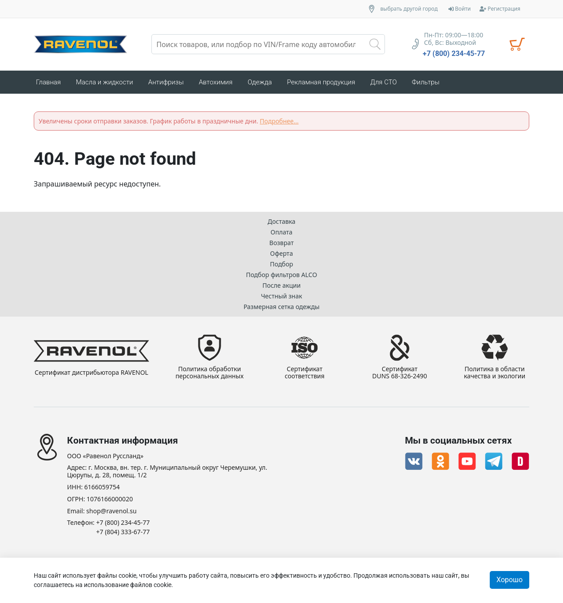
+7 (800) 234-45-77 (454, 53)
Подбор (281, 264)
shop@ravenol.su (111, 511)
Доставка (282, 221)
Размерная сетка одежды (281, 306)
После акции (281, 285)
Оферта (281, 253)
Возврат (282, 242)
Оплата (281, 232)
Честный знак (281, 296)
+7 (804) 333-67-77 (123, 532)
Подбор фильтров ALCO (281, 274)
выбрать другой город (409, 9)
